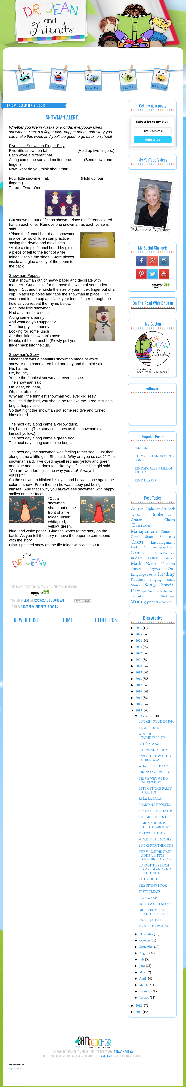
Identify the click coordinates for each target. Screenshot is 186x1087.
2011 (139, 1013)
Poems (152, 575)
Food (171, 548)
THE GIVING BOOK (153, 886)
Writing (138, 602)
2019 (139, 673)
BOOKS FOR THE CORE (156, 847)
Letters (153, 558)
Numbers (168, 564)
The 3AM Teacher (105, 1057)
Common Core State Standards (153, 535)
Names (151, 564)
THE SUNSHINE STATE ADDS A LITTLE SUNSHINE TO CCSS (155, 856)
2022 (139, 654)
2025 (139, 635)
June (142, 967)
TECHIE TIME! (149, 729)
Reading (166, 575)
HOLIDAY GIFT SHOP (154, 905)
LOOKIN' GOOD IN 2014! (157, 722)
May (142, 973)
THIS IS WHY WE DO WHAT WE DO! (153, 781)
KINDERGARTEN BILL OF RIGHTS (154, 471)
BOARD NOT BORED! (154, 806)
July (142, 960)
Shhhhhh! (141, 449)
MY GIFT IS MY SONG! (154, 927)
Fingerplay (27, 606)
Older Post (107, 619)
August (144, 954)
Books (157, 515)
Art (163, 509)
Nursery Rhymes (145, 570)
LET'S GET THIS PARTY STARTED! (155, 791)
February (145, 992)
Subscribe (152, 139)
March (143, 986)
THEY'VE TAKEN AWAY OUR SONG (155, 459)
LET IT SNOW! (149, 745)
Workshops (168, 597)
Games (137, 553)
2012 (139, 1006)
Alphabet (152, 509)
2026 (139, 629)
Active (137, 509)
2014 (139, 705)
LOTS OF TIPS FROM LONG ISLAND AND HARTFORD (155, 870)
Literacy (169, 559)
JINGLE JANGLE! (151, 921)
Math (136, 564)
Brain (170, 515)
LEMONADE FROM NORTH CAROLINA (154, 826)
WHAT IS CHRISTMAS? (155, 767)
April (143, 980)
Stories (53, 606)
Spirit (144, 592)
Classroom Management (144, 529)
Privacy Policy (123, 1052)
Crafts (137, 543)
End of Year (140, 548)
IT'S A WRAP (148, 899)
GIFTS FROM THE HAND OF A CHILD (154, 913)
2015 (139, 699)
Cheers (169, 520)
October (145, 941)
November (146, 935)
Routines (138, 580)
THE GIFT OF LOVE (153, 818)
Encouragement (163, 543)
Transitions (139, 596)
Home (67, 619)
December (146, 717)
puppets (41, 606)
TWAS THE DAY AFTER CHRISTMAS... (155, 759)
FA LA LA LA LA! (150, 800)
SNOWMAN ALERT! (153, 751)
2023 (139, 648)
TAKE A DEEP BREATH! (155, 812)
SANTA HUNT (149, 880)
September (146, 948)
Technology (167, 592)
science (165, 602)
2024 (139, 641)
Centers (136, 520)
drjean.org (14, 1069)
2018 (139, 680)
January (144, 999)
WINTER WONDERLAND (152, 737)
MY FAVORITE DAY (152, 834)
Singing (156, 580)
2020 (139, 667)
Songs (150, 585)
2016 (139, 692)
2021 (139, 661)
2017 (139, 686)
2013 (139, 711)
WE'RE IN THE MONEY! (155, 840)
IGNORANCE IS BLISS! (155, 773)
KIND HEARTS (145, 481)
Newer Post (26, 619)
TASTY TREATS (149, 893)
